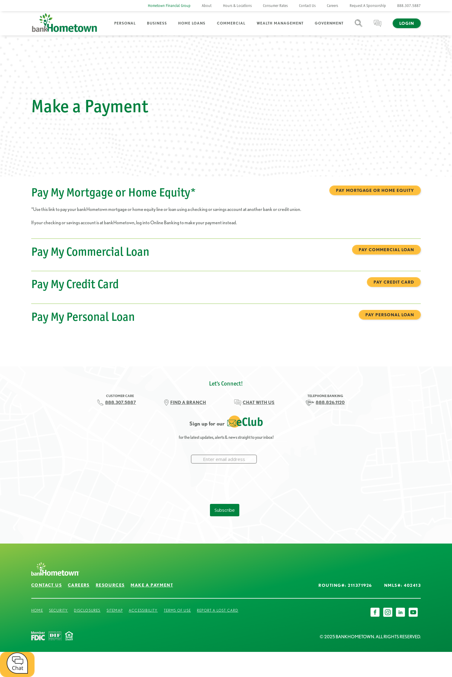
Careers (332, 6)
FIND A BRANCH (188, 402)
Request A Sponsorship (368, 6)
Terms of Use (177, 610)
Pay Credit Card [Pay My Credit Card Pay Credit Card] (394, 282)
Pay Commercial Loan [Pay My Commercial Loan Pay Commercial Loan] (386, 249)
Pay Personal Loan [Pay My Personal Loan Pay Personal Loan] (389, 314)
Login (406, 23)
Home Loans (191, 23)
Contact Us (307, 6)
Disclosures (87, 610)
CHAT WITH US (258, 402)
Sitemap (115, 610)
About (206, 6)
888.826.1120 (330, 402)
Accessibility (143, 610)
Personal (125, 23)
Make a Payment (152, 585)
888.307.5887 (409, 6)
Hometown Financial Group (169, 6)
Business (157, 23)
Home (37, 610)
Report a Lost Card (217, 610)
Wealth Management (280, 23)
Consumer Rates (275, 6)
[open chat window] (17, 664)
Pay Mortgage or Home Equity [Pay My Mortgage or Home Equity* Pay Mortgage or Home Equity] (375, 190)
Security (58, 610)
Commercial (231, 23)
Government (329, 23)
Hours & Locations (237, 6)
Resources (110, 585)
